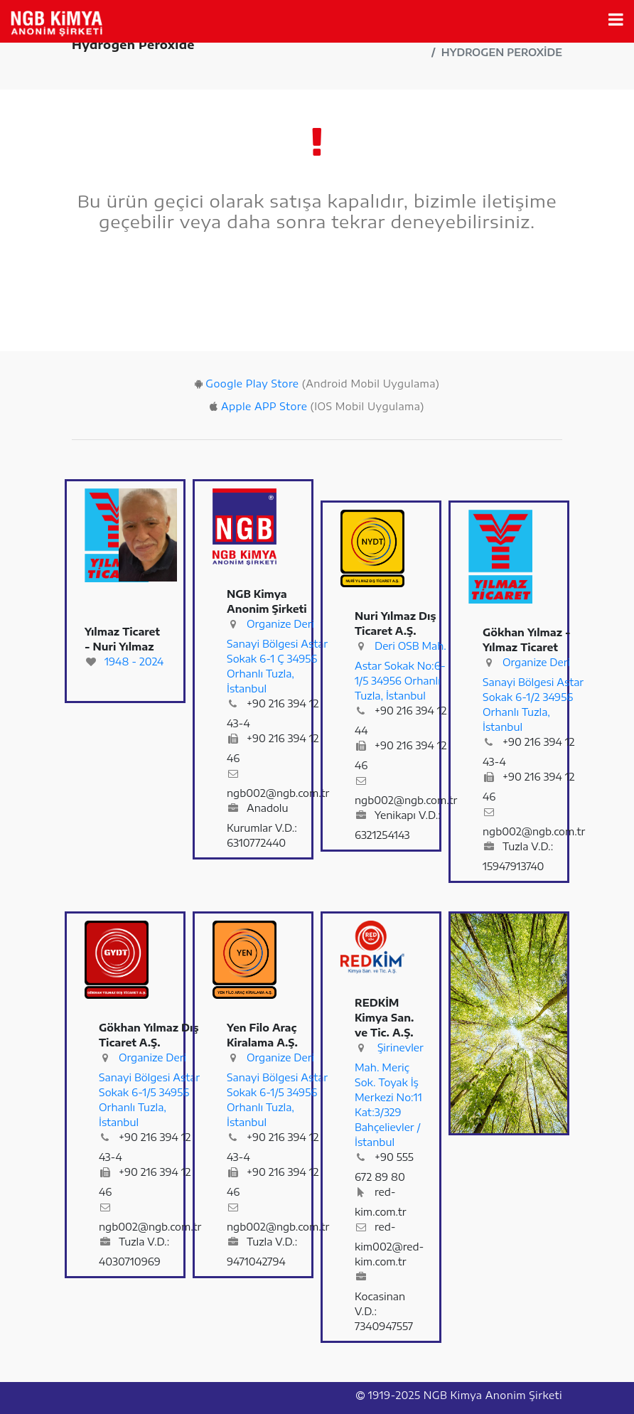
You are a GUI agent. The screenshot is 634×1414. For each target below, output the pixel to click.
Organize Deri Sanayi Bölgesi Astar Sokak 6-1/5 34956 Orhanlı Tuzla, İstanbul (149, 1089)
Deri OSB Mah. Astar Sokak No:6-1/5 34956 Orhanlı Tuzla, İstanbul (400, 671)
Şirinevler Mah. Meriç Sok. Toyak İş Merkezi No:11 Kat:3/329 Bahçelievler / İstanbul (389, 1094)
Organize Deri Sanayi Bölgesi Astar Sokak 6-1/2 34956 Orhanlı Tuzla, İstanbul (533, 694)
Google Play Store (252, 383)
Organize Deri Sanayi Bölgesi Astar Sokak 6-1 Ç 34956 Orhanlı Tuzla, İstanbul (277, 656)
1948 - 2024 (133, 661)
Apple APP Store (264, 406)
